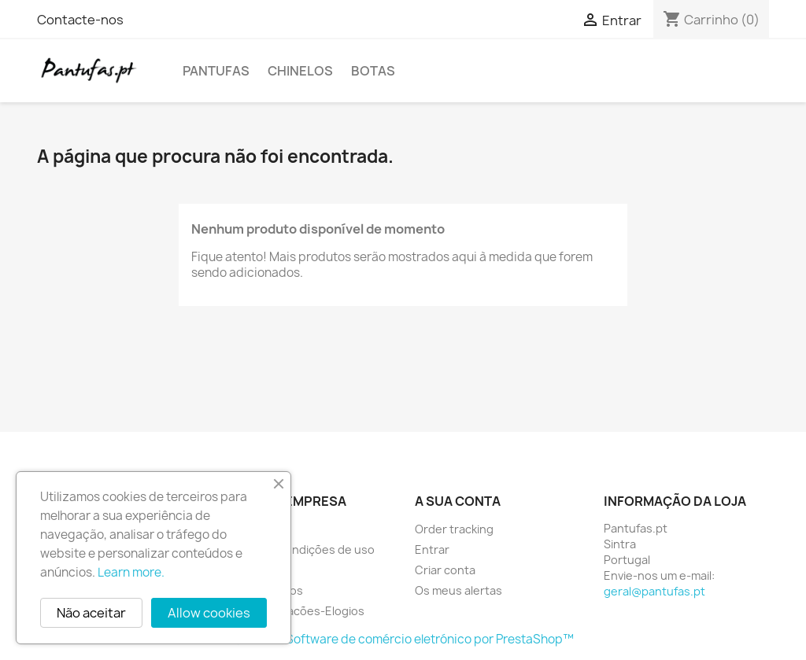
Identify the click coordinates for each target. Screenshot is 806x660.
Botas (373, 70)
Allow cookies (209, 612)
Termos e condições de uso (300, 549)
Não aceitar (91, 612)
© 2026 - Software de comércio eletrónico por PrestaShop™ (403, 639)
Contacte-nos (80, 19)
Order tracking (454, 529)
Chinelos (300, 70)
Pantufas (216, 70)
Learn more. (131, 572)
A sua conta (458, 501)
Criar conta (445, 569)
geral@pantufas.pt (654, 591)
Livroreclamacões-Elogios (295, 610)
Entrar (432, 549)
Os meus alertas (458, 590)
